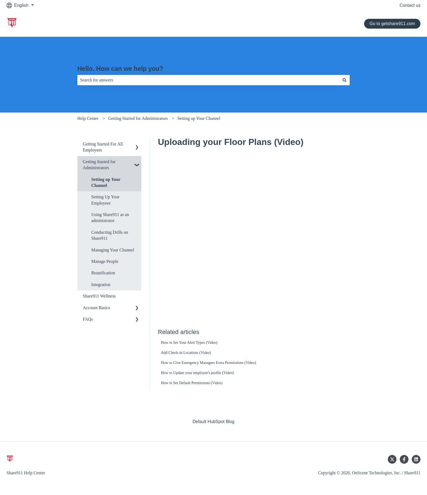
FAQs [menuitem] (88, 319)
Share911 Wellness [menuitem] (99, 296)
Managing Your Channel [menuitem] (112, 250)
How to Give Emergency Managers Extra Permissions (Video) (208, 363)
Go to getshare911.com (392, 23)
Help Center (88, 118)
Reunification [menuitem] (103, 273)
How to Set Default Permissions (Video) (191, 383)
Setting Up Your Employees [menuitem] (105, 200)
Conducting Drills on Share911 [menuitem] (109, 235)
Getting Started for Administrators (138, 118)
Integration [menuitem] (100, 284)
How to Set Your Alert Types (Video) (189, 343)
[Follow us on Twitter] (392, 459)
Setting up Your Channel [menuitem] (105, 182)
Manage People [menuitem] (104, 261)
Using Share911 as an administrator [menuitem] (110, 217)
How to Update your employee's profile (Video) (197, 373)
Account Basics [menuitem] (96, 307)
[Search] (344, 80)
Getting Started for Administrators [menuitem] (99, 164)
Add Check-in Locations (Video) (186, 353)
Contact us (410, 5)
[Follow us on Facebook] (404, 459)
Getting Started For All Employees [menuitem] (103, 147)
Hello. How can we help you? (120, 68)
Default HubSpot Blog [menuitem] (213, 421)
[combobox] (208, 80)
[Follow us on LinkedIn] (416, 459)
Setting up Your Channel (199, 118)
